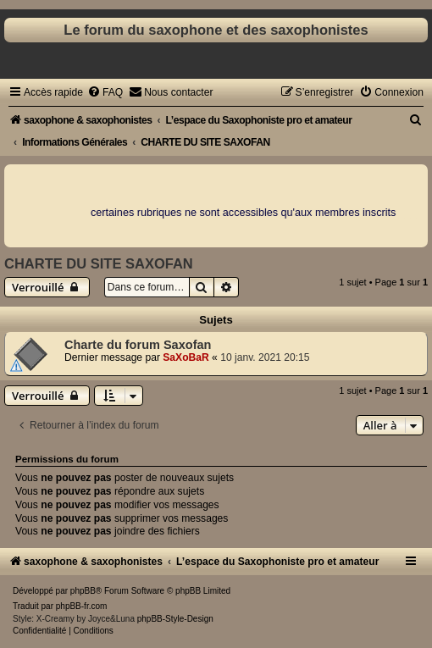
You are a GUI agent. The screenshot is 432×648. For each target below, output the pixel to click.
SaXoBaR (185, 357)
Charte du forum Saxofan (137, 345)
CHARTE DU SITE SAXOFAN (98, 263)
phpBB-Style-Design (175, 618)
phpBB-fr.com (82, 606)
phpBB (83, 590)
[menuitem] (105, 92)
